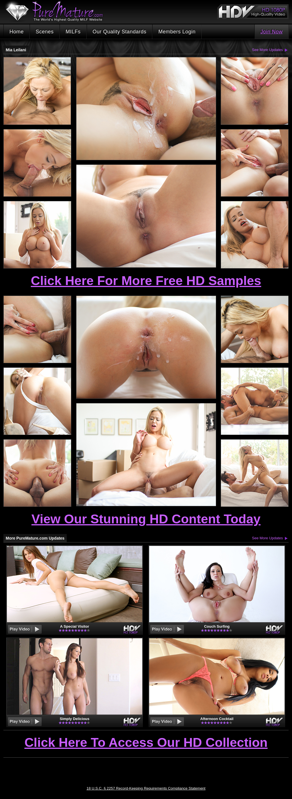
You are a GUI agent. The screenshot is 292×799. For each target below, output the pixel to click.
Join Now (271, 31)
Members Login (177, 31)
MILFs (73, 31)
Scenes (45, 31)
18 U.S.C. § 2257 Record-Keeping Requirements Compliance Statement (146, 788)
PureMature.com (57, 11)
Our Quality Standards (120, 31)
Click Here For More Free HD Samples (146, 280)
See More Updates (267, 50)
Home (16, 31)
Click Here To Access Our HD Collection (146, 743)
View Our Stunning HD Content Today (145, 519)
